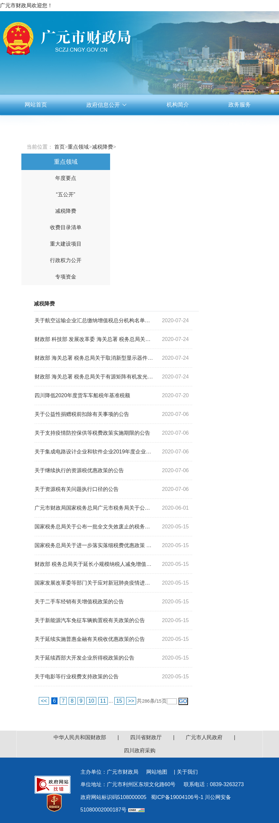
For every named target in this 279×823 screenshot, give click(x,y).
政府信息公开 (106, 105)
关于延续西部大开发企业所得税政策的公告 (84, 658)
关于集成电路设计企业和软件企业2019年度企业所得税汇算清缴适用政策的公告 (94, 451)
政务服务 (239, 105)
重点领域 (78, 147)
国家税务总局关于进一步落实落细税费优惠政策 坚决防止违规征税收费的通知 (94, 545)
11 (103, 701)
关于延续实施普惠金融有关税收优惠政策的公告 (90, 639)
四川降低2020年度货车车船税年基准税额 (82, 395)
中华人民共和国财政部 (80, 737)
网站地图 (156, 772)
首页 (59, 147)
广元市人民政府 (204, 737)
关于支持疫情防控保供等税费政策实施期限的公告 (92, 433)
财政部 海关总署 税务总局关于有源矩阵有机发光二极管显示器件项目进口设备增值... (94, 376)
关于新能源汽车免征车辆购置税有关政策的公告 (90, 620)
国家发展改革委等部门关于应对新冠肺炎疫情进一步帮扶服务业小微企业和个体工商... (94, 583)
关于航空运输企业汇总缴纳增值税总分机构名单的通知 (94, 320)
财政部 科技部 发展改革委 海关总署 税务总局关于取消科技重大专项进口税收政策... (94, 339)
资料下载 (239, 125)
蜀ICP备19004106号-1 (177, 797)
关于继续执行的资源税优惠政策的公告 (79, 470)
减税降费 (102, 147)
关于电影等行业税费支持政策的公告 (77, 676)
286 (146, 701)
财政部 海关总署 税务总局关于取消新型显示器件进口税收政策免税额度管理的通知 (94, 358)
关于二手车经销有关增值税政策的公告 (79, 601)
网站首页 (36, 105)
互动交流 (178, 125)
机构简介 (178, 105)
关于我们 (187, 772)
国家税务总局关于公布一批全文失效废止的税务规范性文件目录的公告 (94, 526)
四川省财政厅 (146, 737)
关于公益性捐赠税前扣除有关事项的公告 (82, 414)
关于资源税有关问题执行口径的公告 (77, 489)
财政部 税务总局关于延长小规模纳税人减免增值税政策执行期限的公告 (94, 564)
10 (91, 701)
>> (131, 701)
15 (119, 701)
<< (44, 701)
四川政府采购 (139, 750)
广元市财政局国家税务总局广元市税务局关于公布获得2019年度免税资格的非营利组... (94, 508)
